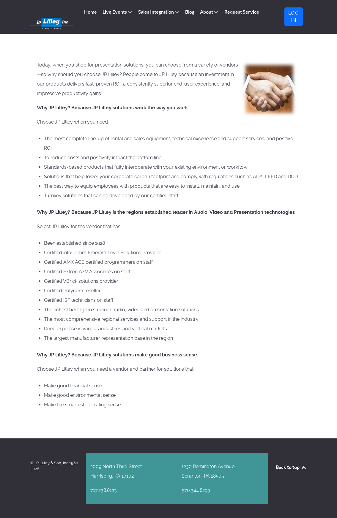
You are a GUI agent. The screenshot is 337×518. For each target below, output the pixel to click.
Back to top (291, 466)
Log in (293, 16)
